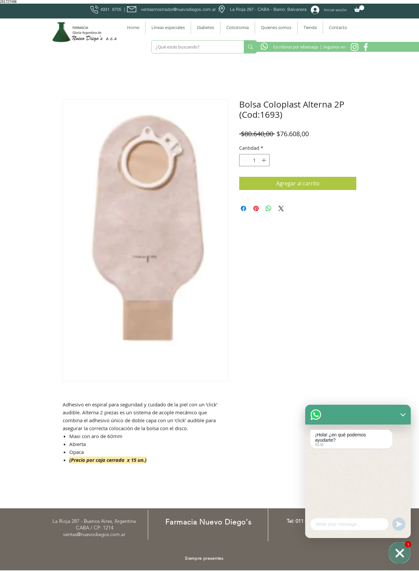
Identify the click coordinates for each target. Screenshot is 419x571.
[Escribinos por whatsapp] (295, 47)
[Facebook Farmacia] (366, 47)
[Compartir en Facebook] (243, 208)
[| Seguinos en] (332, 47)
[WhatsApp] (399, 553)
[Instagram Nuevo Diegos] (354, 47)
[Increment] (264, 160)
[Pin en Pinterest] (256, 208)
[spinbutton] (254, 160)
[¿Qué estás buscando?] (193, 47)
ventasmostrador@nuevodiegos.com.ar (178, 9)
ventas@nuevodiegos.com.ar (94, 534)
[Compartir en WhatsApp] (269, 208)
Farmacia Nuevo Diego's (208, 522)
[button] (359, 8)
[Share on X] (281, 208)
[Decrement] (244, 160)
